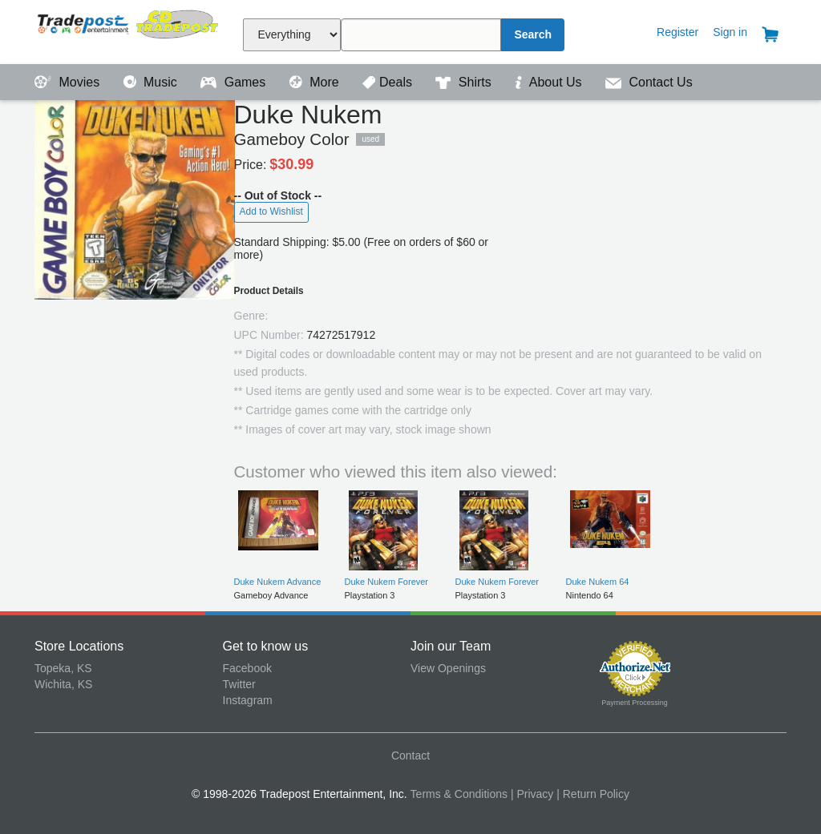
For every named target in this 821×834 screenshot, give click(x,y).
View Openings (448, 668)
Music (152, 82)
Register (677, 32)
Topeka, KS (63, 668)
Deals (388, 82)
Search (533, 34)
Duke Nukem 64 (597, 581)
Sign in (730, 32)
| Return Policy (592, 794)
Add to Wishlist (271, 211)
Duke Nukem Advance (278, 581)
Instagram (248, 700)
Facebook (247, 668)
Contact (410, 755)
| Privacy (532, 794)
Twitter (239, 684)
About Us (550, 82)
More (315, 82)
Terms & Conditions (459, 794)
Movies (68, 82)
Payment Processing (634, 703)
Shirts (465, 82)
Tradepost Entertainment (128, 30)
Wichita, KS (63, 684)
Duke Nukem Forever (387, 581)
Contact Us (649, 82)
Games (234, 82)
